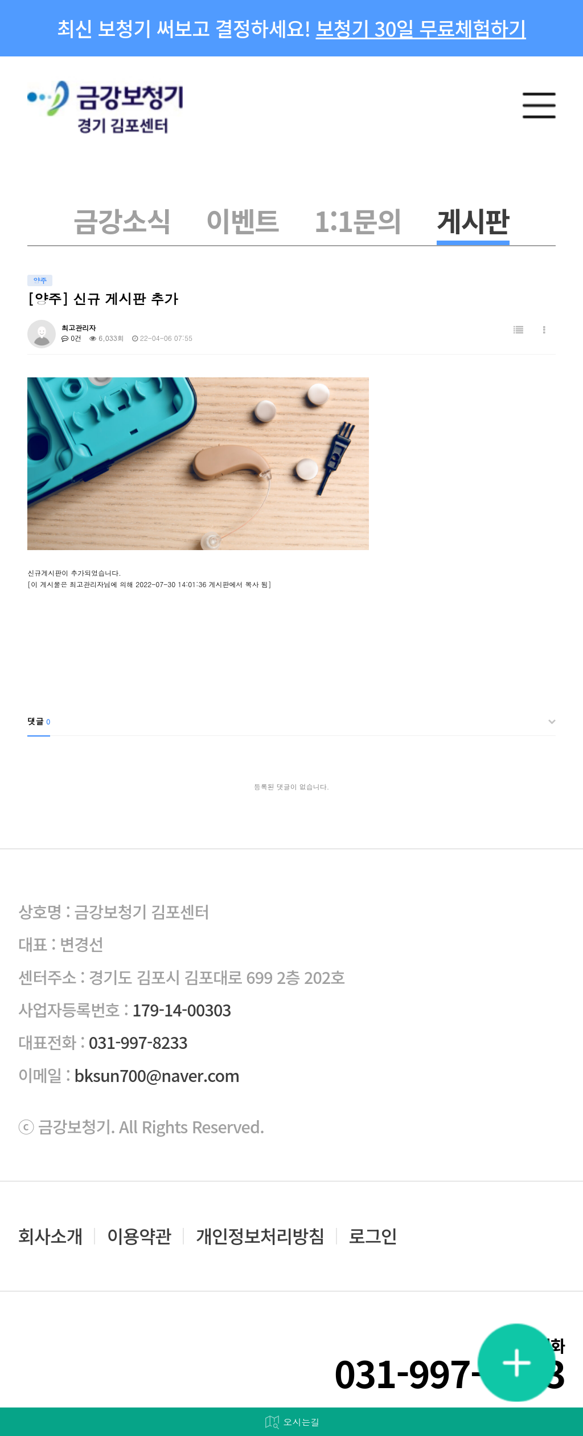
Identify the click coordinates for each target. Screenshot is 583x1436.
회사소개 (50, 1236)
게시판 (473, 220)
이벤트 (242, 220)
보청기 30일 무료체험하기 (421, 28)
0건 (71, 338)
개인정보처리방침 (260, 1236)
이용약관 (139, 1236)
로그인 (373, 1236)
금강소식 (122, 220)
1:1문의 (357, 220)
